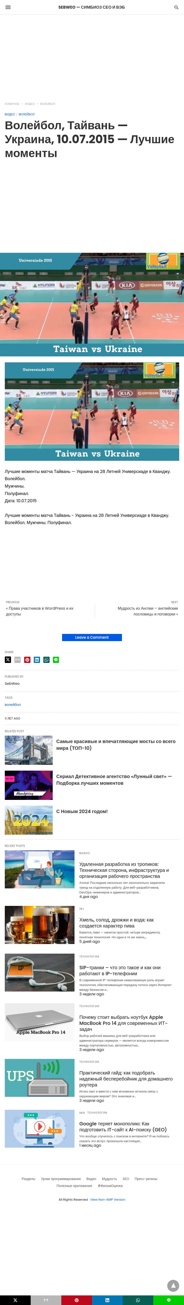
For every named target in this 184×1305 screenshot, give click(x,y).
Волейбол (47, 104)
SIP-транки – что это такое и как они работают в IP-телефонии (120, 970)
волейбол (13, 704)
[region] (92, 55)
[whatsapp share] (46, 660)
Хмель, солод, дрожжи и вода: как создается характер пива (116, 922)
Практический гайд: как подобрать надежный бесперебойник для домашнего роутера (125, 1078)
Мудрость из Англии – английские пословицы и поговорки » (148, 611)
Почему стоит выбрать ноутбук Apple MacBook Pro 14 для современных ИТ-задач (123, 1023)
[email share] (17, 660)
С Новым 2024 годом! (82, 811)
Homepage (12, 104)
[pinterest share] (27, 660)
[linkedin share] (37, 660)
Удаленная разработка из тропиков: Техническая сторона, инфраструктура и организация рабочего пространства (124, 870)
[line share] (56, 660)
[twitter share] (8, 659)
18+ (82, 909)
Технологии (89, 956)
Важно (84, 853)
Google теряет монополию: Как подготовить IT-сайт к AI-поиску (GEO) (123, 1126)
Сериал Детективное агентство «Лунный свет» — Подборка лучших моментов (114, 779)
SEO (82, 1113)
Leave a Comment (92, 637)
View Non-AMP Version (107, 1199)
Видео (30, 104)
